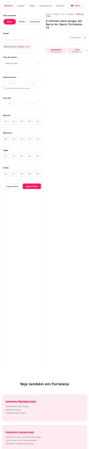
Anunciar (60, 6)
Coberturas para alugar (16, 413)
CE (63, 14)
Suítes (6, 168)
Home (48, 14)
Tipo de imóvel (10, 57)
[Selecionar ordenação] (78, 37)
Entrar (76, 6)
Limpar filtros (12, 186)
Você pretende (9, 15)
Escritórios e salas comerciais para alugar (23, 437)
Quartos (6, 115)
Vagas (5, 150)
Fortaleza (70, 14)
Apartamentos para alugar (17, 406)
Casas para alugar (13, 410)
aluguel (56, 14)
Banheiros (7, 133)
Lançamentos (46, 6)
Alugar (32, 6)
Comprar (21, 6)
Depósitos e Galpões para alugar (20, 444)
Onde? (6, 33)
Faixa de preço (9, 77)
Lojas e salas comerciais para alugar (21, 440)
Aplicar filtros (32, 186)
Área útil (7, 98)
